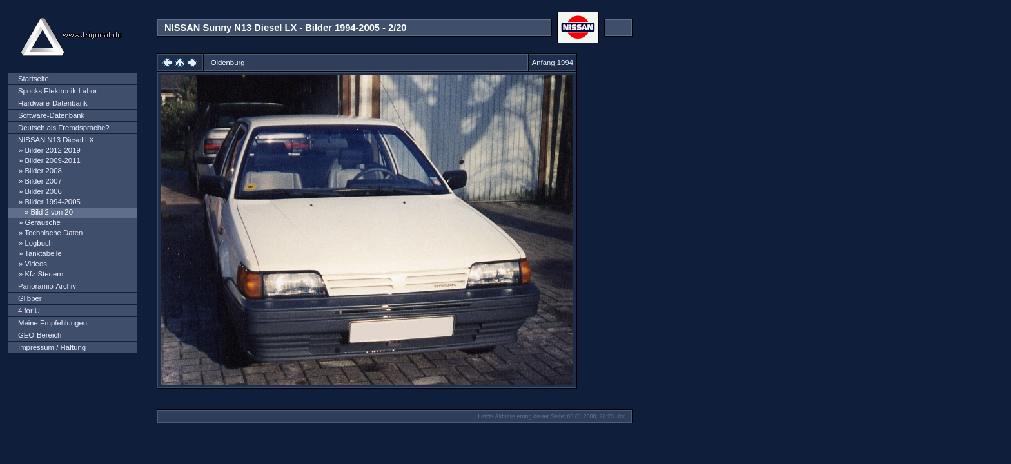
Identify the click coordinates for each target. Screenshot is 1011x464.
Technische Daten (54, 233)
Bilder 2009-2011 (52, 160)
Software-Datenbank (51, 115)
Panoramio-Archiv (47, 286)
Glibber (30, 298)
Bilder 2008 (43, 171)
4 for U (29, 310)
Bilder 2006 (43, 191)
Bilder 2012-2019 (52, 150)
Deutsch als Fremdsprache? (64, 127)
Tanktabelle (43, 253)
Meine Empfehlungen (52, 323)
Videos (35, 263)
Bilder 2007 (43, 181)
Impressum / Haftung (52, 347)
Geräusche (42, 222)
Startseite (33, 78)
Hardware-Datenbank (53, 103)
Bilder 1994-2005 (52, 202)
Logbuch (38, 243)
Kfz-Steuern (44, 274)
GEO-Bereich (39, 335)
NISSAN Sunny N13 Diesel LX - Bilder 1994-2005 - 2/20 (285, 28)
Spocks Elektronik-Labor (57, 91)
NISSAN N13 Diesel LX (56, 140)
